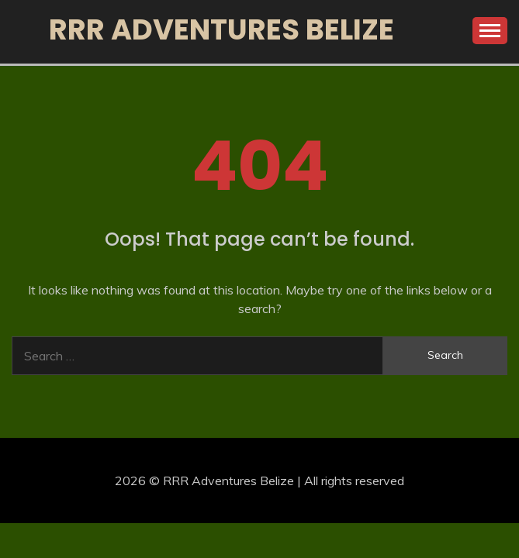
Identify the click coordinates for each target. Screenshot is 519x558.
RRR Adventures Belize (221, 29)
